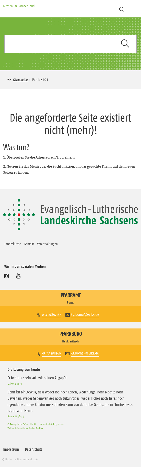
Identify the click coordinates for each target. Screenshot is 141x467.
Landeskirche (13, 244)
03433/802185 (51, 314)
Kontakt (29, 244)
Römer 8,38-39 (16, 416)
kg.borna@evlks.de (85, 314)
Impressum (11, 449)
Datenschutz (33, 449)
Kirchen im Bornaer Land (19, 6)
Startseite (20, 79)
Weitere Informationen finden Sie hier (25, 428)
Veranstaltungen (47, 244)
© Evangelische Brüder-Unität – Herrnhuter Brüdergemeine (36, 424)
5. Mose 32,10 (15, 383)
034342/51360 (51, 353)
